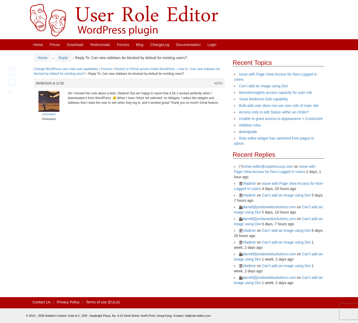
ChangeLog (159, 45)
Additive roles (250, 125)
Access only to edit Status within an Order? (274, 112)
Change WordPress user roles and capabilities (66, 69)
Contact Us (41, 302)
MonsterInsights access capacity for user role (275, 92)
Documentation (188, 45)
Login (212, 45)
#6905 (218, 83)
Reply (63, 58)
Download (75, 45)
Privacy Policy (68, 302)
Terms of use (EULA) (103, 302)
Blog (139, 45)
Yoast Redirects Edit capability (263, 99)
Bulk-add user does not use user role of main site (278, 105)
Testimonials (100, 45)
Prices (55, 45)
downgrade (248, 132)
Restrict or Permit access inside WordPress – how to (151, 69)
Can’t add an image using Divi (263, 86)
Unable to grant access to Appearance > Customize (280, 119)
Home (38, 45)
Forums (123, 45)
